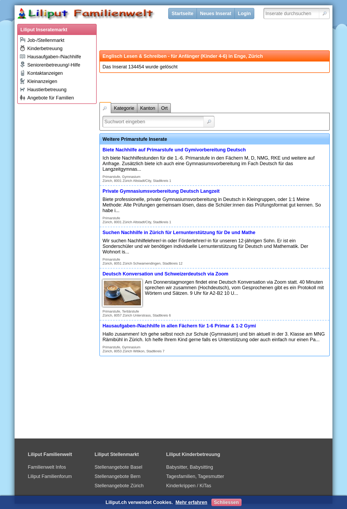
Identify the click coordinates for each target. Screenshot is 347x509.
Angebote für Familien (46, 97)
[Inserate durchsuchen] (297, 13)
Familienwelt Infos (47, 467)
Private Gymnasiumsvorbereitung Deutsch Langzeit (161, 191)
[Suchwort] (159, 122)
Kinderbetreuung (41, 48)
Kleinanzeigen (38, 81)
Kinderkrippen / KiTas (188, 485)
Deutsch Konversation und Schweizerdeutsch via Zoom (165, 274)
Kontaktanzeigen (41, 73)
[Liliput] (95, 15)
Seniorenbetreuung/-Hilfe (49, 65)
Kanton (147, 108)
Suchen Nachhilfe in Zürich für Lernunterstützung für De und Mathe (179, 232)
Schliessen (226, 502)
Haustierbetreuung (42, 89)
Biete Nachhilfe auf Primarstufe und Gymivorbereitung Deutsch (174, 149)
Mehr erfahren (191, 502)
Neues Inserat (215, 13)
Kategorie (124, 108)
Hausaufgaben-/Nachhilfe (50, 56)
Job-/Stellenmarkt (41, 40)
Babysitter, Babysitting (189, 467)
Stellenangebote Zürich (119, 485)
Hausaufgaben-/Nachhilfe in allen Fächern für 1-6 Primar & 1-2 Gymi (179, 325)
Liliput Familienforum (50, 476)
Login (244, 13)
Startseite (182, 13)
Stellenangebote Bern (117, 476)
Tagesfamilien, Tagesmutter (195, 476)
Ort (164, 108)
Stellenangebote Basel (118, 467)
